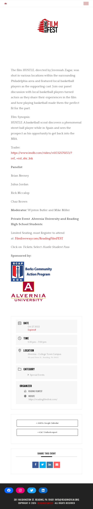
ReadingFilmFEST (45, 503)
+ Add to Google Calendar (47, 428)
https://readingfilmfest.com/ (43, 404)
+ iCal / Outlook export (47, 437)
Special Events (36, 379)
